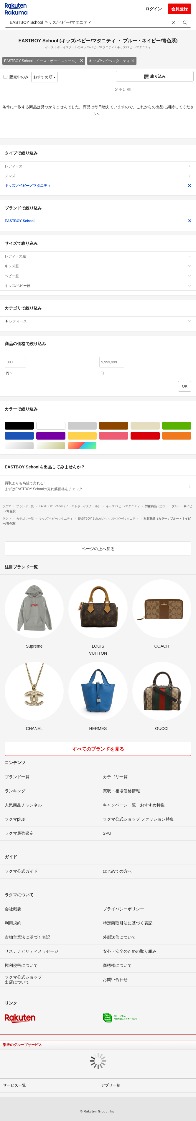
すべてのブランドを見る (98, 748)
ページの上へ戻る (98, 548)
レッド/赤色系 (159, 436)
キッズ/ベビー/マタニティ (112, 61)
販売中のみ (16, 77)
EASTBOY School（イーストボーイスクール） (43, 61)
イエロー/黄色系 (96, 436)
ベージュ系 (159, 426)
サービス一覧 (14, 1085)
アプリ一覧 (110, 1085)
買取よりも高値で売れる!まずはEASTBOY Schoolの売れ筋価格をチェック (98, 486)
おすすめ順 (44, 77)
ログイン (153, 8)
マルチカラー (96, 446)
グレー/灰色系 (96, 426)
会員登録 (179, 8)
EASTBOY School (98, 221)
